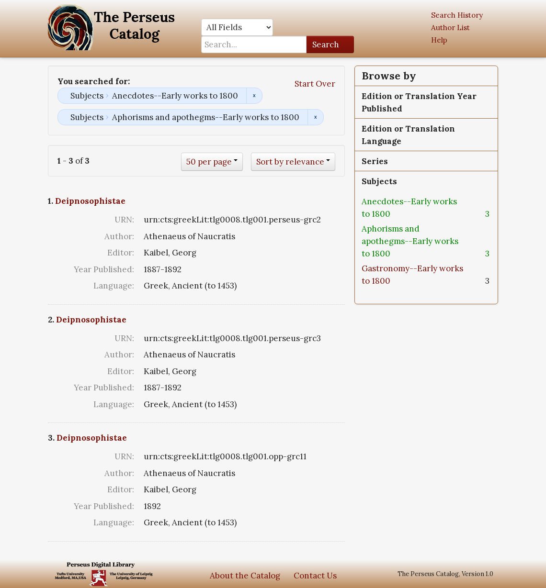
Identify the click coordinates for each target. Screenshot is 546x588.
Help (439, 39)
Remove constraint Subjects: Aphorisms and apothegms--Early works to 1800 (315, 117)
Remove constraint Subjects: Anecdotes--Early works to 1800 (254, 95)
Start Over (315, 83)
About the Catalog (245, 575)
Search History (457, 15)
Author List (450, 27)
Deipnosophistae (90, 201)
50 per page (209, 161)
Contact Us (315, 575)
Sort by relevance (290, 161)
